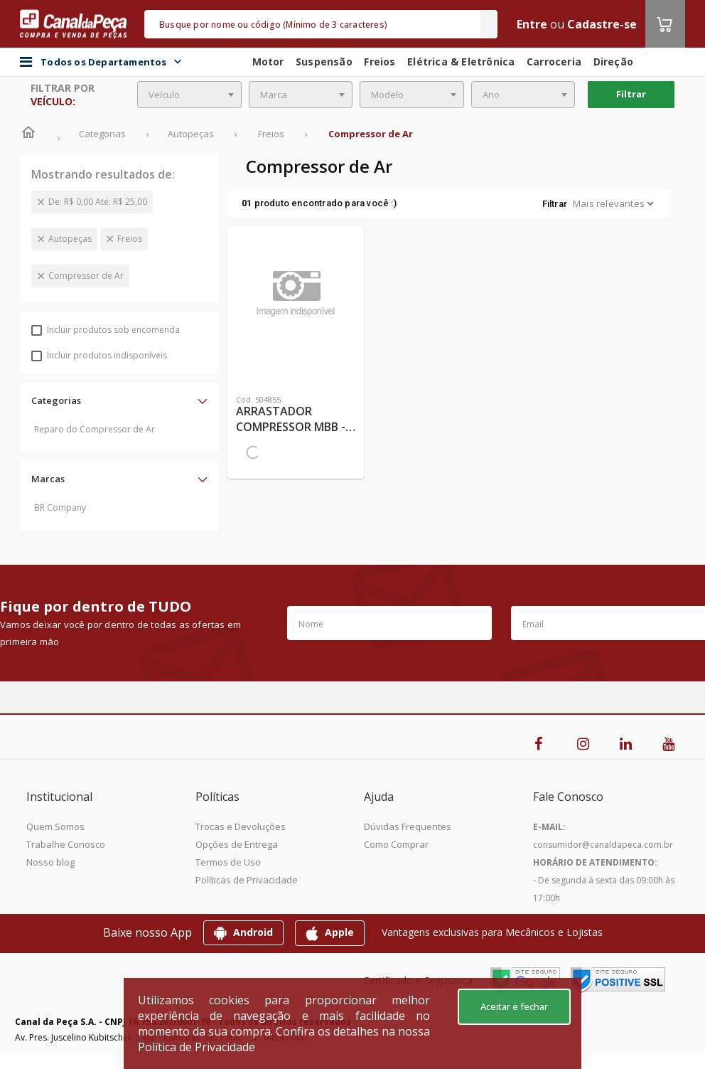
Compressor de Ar (86, 276)
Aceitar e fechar (514, 1006)
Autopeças (70, 239)
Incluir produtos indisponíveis (99, 355)
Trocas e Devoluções (240, 826)
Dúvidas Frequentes (407, 826)
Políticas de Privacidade (246, 879)
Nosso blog (50, 862)
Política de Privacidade (196, 1047)
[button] (119, 400)
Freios (129, 239)
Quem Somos (55, 826)
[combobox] (189, 94)
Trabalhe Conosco (65, 844)
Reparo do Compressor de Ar (94, 429)
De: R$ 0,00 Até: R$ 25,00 (97, 202)
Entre (532, 24)
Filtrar (631, 93)
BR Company (60, 507)
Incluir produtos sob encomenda (105, 330)
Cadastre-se (602, 24)
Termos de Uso (228, 862)
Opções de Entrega (236, 844)
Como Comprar (396, 844)
